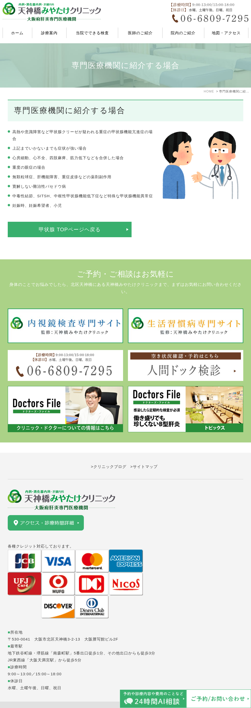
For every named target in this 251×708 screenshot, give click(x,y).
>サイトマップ (144, 456)
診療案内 (49, 33)
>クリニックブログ (108, 456)
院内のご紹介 (183, 33)
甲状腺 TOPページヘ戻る (69, 229)
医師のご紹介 (140, 33)
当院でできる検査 (92, 33)
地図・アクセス (226, 33)
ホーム (17, 33)
